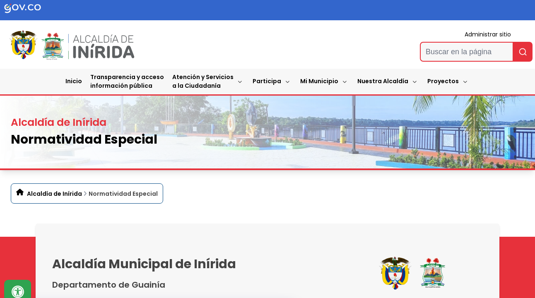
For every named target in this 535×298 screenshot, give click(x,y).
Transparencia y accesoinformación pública (127, 81)
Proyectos (443, 81)
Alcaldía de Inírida (54, 194)
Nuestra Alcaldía (382, 81)
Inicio (73, 81)
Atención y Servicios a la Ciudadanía (203, 81)
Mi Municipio (319, 81)
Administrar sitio (488, 34)
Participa (267, 81)
